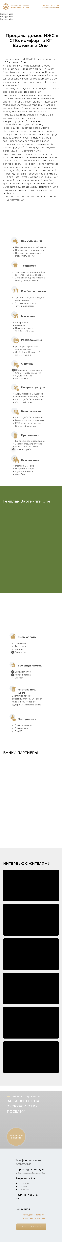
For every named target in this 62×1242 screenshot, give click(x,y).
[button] (31, 770)
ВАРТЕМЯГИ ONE (20, 7)
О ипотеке (23, 1189)
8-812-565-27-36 (51, 6)
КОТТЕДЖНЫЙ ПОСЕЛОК (20, 5)
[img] (6, 6)
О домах (22, 1186)
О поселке (23, 1183)
